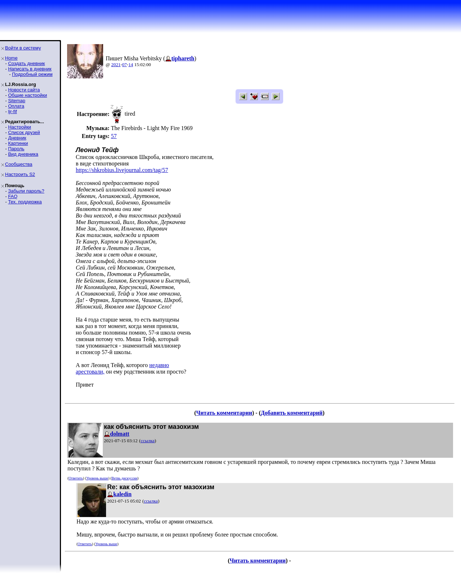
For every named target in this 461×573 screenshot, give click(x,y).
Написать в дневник (29, 69)
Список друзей (24, 132)
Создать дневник (26, 63)
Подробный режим (32, 74)
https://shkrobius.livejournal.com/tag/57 (122, 170)
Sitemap (16, 100)
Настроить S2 (20, 174)
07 (124, 64)
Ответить (76, 478)
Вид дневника (23, 154)
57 (114, 136)
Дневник (17, 138)
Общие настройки (27, 95)
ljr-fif (12, 111)
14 (130, 64)
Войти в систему (23, 48)
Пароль (16, 148)
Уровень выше (97, 478)
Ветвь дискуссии (124, 478)
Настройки (19, 127)
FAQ (12, 196)
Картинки (18, 143)
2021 (115, 64)
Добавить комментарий (291, 413)
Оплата (16, 106)
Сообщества (18, 164)
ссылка (148, 440)
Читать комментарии (224, 413)
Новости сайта (24, 89)
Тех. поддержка (24, 201)
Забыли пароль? (26, 191)
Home (11, 58)
